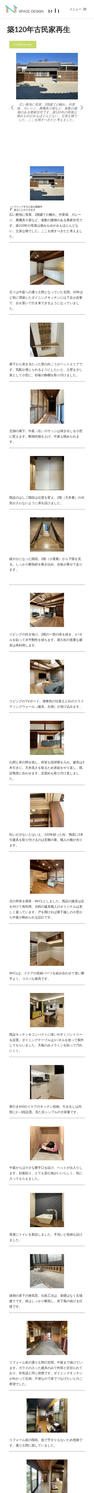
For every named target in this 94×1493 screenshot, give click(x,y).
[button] (12, 107)
